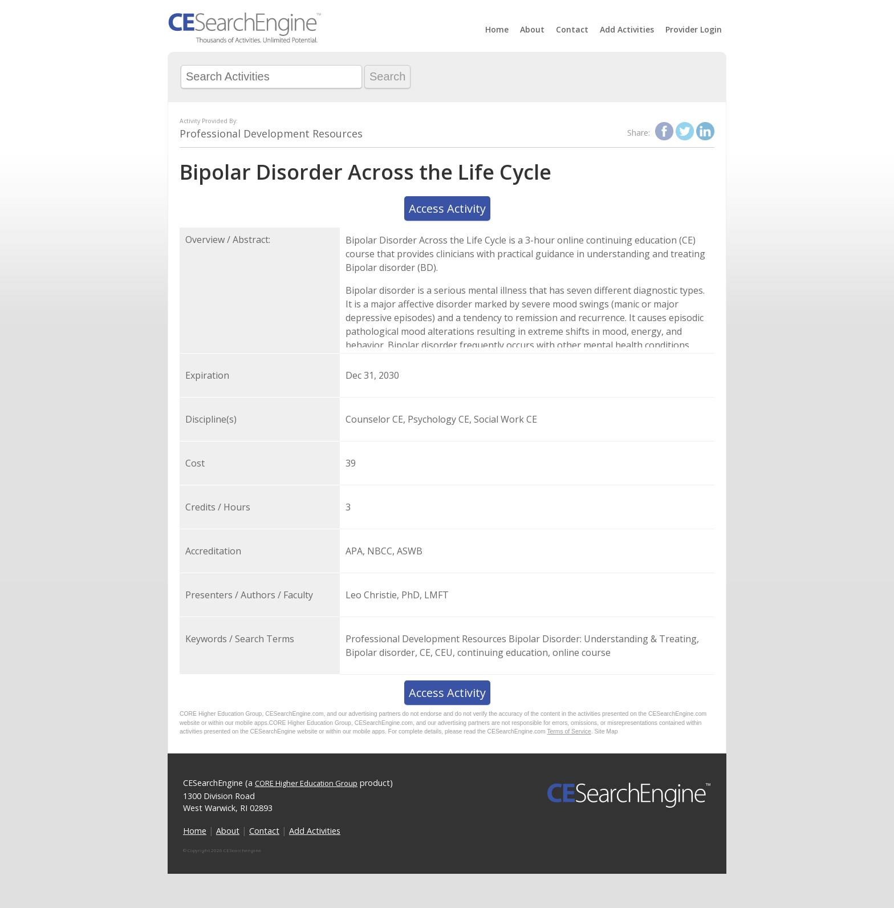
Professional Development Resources (271, 133)
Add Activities (627, 29)
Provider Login (693, 29)
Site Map (606, 731)
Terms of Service (569, 731)
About (532, 29)
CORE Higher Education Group (306, 783)
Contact (572, 29)
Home (497, 29)
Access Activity (447, 208)
